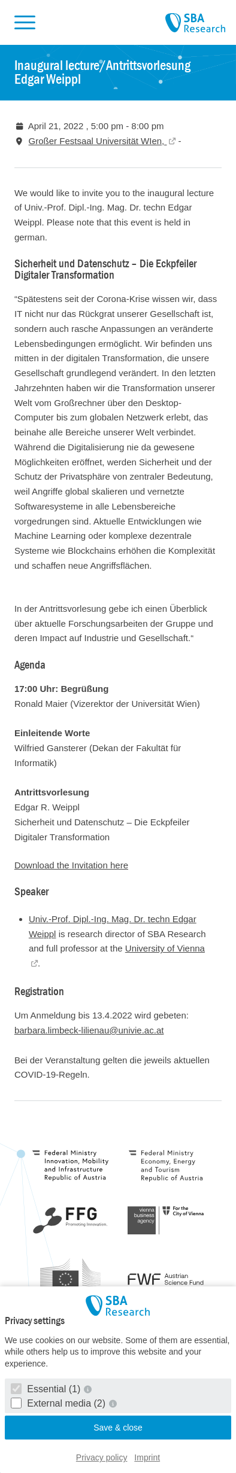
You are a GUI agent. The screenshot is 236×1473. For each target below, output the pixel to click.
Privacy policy (102, 1457)
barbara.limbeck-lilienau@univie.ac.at (89, 1030)
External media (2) (59, 1403)
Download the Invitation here (71, 865)
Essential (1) (47, 1389)
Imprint (147, 1457)
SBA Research (195, 23)
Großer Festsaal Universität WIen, (98, 141)
